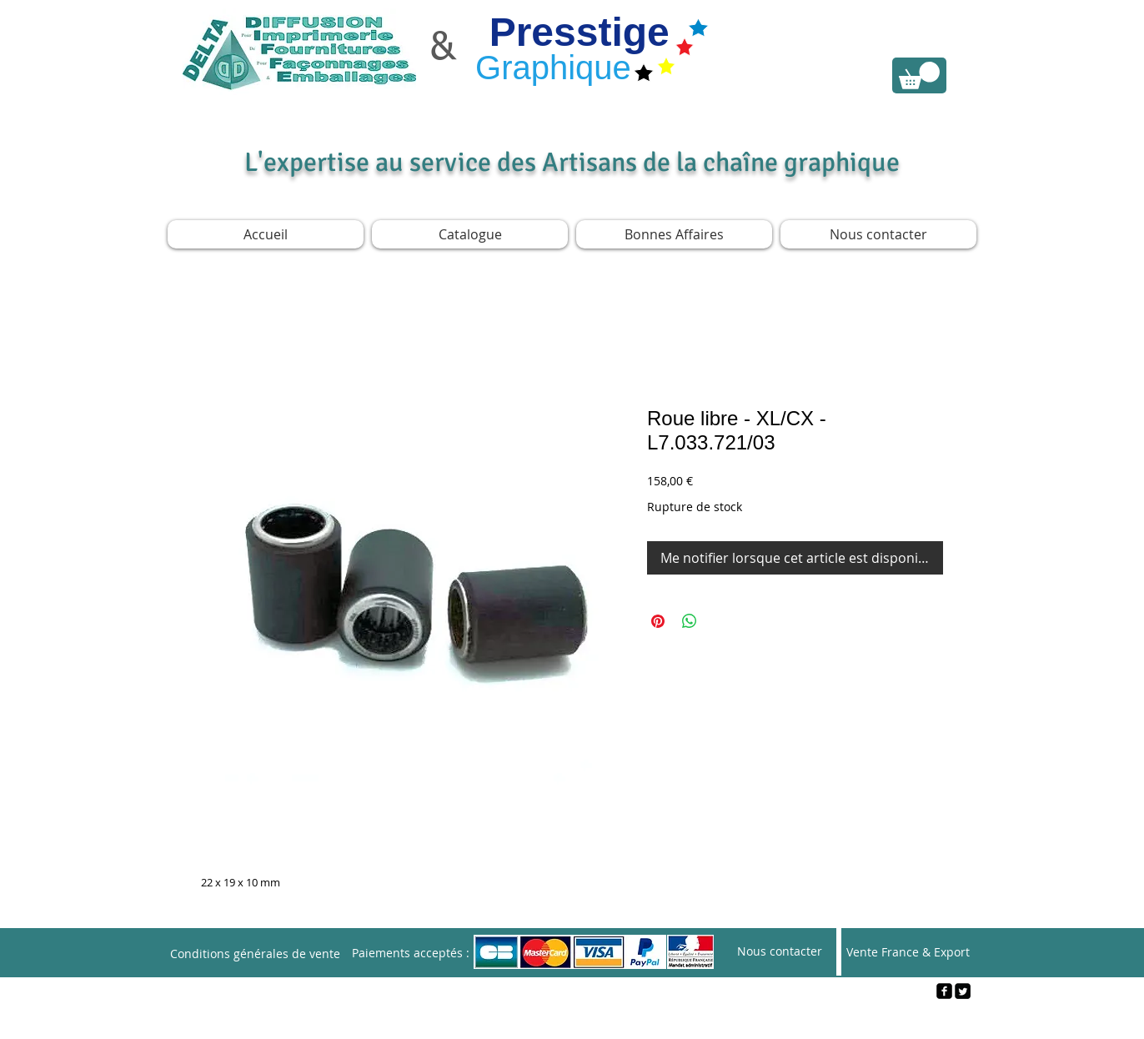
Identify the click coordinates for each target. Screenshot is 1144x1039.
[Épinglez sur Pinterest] (658, 621)
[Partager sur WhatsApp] (690, 621)
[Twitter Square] (963, 991)
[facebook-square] (944, 991)
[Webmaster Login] (572, 1019)
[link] (919, 75)
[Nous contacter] (779, 952)
